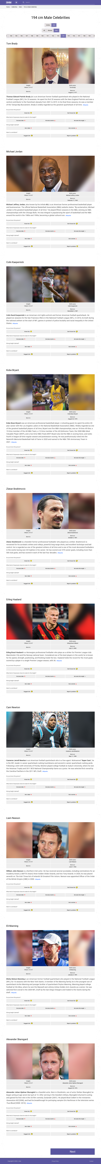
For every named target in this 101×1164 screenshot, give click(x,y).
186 (21, 36)
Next (72, 1151)
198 (84, 36)
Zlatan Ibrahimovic (16, 488)
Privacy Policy (55, 1161)
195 (68, 36)
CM (54, 25)
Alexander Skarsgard (17, 1039)
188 (32, 36)
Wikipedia (85, 105)
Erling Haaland (13, 599)
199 (89, 36)
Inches (48, 25)
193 (58, 36)
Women (50, 30)
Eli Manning (12, 926)
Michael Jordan (14, 151)
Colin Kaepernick (15, 262)
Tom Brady (11, 43)
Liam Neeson (13, 818)
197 (79, 36)
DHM (8, 2)
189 (37, 36)
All (44, 30)
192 (53, 36)
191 (48, 36)
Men (56, 30)
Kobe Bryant (12, 370)
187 (27, 36)
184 (11, 36)
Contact (91, 1161)
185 (16, 36)
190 (42, 36)
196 (74, 36)
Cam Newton (13, 707)
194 (63, 36)
